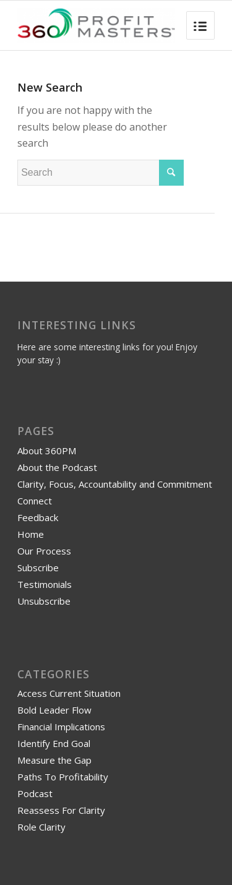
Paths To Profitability (62, 777)
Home (30, 534)
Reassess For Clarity (61, 810)
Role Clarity (41, 827)
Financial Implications (61, 726)
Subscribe (38, 567)
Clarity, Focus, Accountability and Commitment (114, 484)
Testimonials (44, 584)
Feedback (37, 517)
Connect (34, 500)
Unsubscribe (44, 601)
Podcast (35, 793)
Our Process (44, 551)
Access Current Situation (69, 693)
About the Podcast (57, 467)
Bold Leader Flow (54, 710)
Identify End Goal (53, 743)
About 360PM (46, 450)
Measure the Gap (54, 760)
